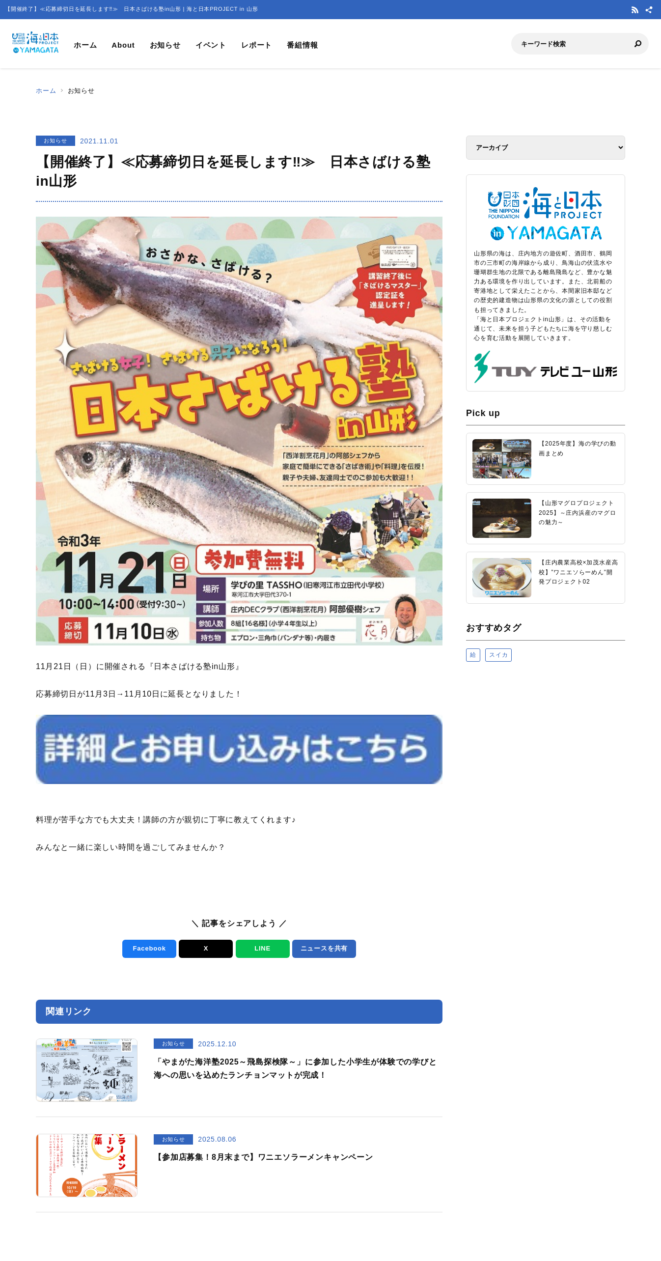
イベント (210, 45)
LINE (262, 948)
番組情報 (302, 45)
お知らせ (165, 45)
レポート (256, 45)
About (123, 45)
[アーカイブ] (545, 148)
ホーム (85, 45)
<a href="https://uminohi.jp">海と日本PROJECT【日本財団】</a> (545, 793)
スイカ (498, 654)
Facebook (149, 948)
